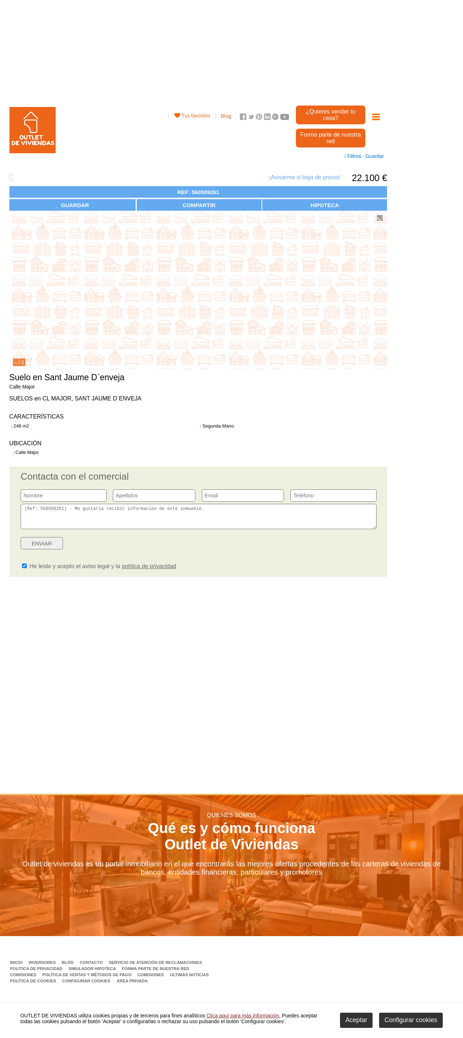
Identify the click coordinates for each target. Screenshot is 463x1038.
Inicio (17, 967)
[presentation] (321, 550)
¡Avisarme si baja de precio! (304, 177)
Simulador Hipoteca (92, 973)
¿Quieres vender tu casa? (330, 114)
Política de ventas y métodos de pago (87, 979)
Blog (226, 116)
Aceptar (356, 1020)
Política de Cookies (34, 985)
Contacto (92, 967)
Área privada (132, 985)
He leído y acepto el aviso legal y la (99, 570)
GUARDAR (72, 205)
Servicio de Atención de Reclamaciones (155, 967)
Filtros (353, 156)
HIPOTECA (324, 205)
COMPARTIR (199, 205)
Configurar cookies (86, 985)
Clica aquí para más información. (244, 1015)
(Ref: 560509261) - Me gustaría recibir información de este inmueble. (199, 518)
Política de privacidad (37, 973)
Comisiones (24, 979)
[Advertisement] (198, 50)
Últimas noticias (189, 979)
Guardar (374, 156)
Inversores (43, 967)
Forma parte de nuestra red (330, 138)
